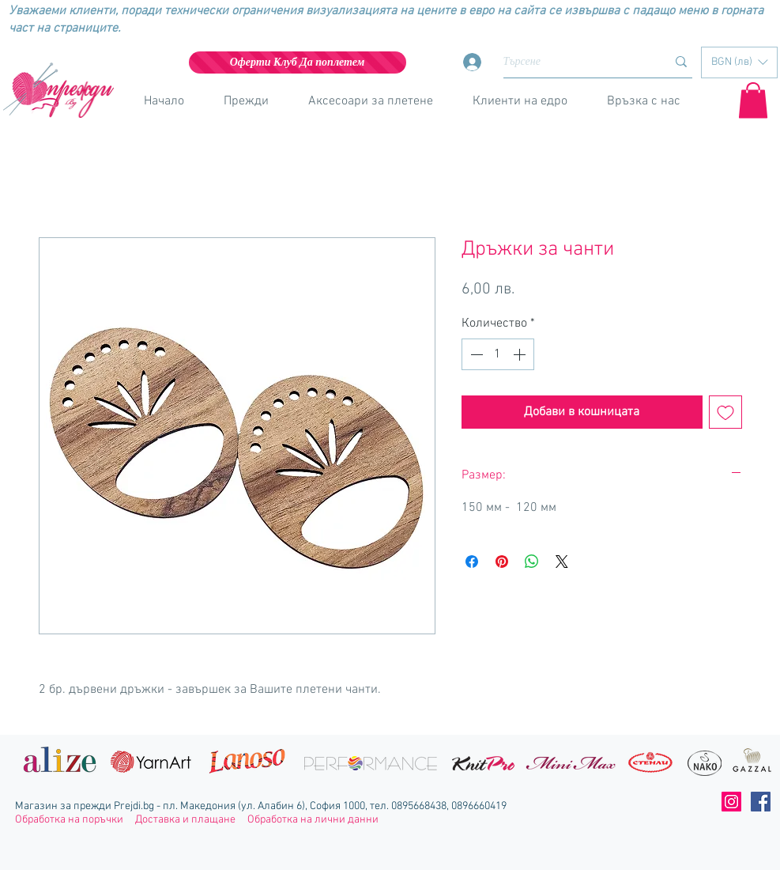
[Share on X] (561, 561)
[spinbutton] (498, 354)
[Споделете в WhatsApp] (531, 561)
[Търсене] (572, 62)
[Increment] (521, 354)
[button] (739, 62)
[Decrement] (475, 354)
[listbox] (739, 62)
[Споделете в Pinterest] (501, 561)
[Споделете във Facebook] (471, 561)
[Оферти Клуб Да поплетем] (297, 62)
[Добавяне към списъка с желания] (725, 412)
